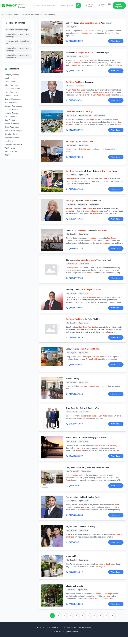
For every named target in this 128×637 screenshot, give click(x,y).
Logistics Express (11, 113)
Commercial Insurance (13, 144)
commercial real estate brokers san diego (18, 49)
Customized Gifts (11, 117)
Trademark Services (12, 89)
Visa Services (9, 148)
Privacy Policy (52, 627)
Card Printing (9, 120)
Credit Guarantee (11, 78)
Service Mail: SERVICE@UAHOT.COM (76, 627)
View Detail (115, 41)
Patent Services (10, 92)
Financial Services (11, 110)
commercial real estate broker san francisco (17, 56)
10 (106, 616)
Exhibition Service (11, 134)
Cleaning (7, 155)
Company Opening (11, 75)
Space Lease (9, 82)
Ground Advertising (11, 124)
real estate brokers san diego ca (17, 42)
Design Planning (10, 151)
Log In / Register (118, 5)
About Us (40, 627)
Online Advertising (11, 127)
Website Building (11, 103)
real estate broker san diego (17, 30)
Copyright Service (11, 96)
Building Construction (12, 137)
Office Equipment (11, 85)
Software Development (13, 106)
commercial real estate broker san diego (17, 35)
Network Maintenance (12, 99)
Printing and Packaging (13, 130)
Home (16, 15)
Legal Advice (9, 141)
